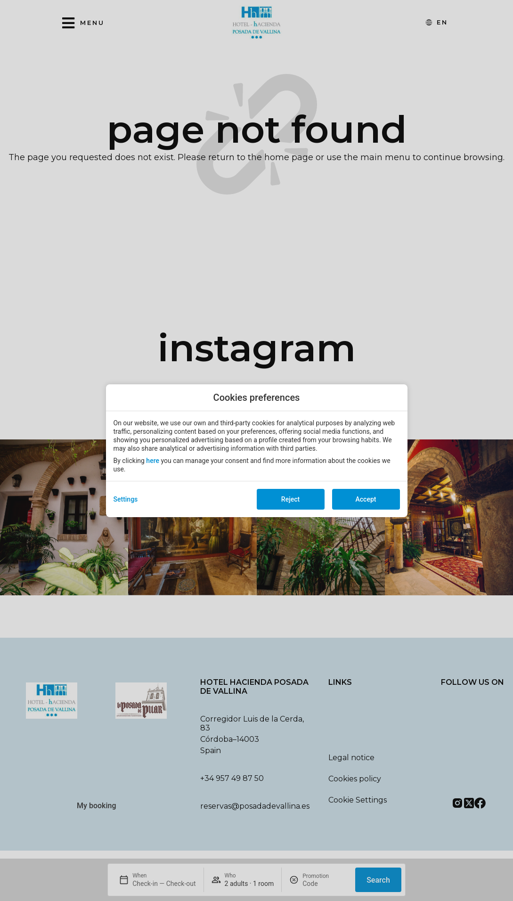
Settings (126, 499)
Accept (366, 499)
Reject (290, 499)
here (152, 460)
